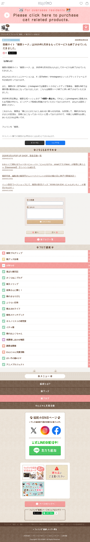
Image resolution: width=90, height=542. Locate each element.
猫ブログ (29, 34)
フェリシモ (4, 34)
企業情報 (64, 536)
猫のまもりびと (46, 296)
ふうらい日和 (46, 303)
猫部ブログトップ (46, 253)
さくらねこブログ (46, 278)
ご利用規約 (26, 536)
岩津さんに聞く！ (46, 290)
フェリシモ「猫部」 (17, 34)
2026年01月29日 (44, 187)
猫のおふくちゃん (46, 333)
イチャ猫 (46, 327)
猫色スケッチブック (46, 315)
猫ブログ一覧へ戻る (45, 239)
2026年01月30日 (44, 176)
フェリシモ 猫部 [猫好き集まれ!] (5, 27)
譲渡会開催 (46, 346)
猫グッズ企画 (46, 259)
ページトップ (45, 504)
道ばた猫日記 (46, 272)
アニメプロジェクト (46, 364)
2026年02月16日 (44, 167)
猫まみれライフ (46, 309)
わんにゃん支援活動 (46, 352)
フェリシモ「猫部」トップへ (45, 530)
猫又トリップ (46, 284)
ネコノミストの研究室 (46, 321)
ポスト (13, 53)
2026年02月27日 (44, 156)
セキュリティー (54, 536)
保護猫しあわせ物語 (46, 340)
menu (86, 27)
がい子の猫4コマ (46, 358)
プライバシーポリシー (39, 536)
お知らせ (37, 34)
